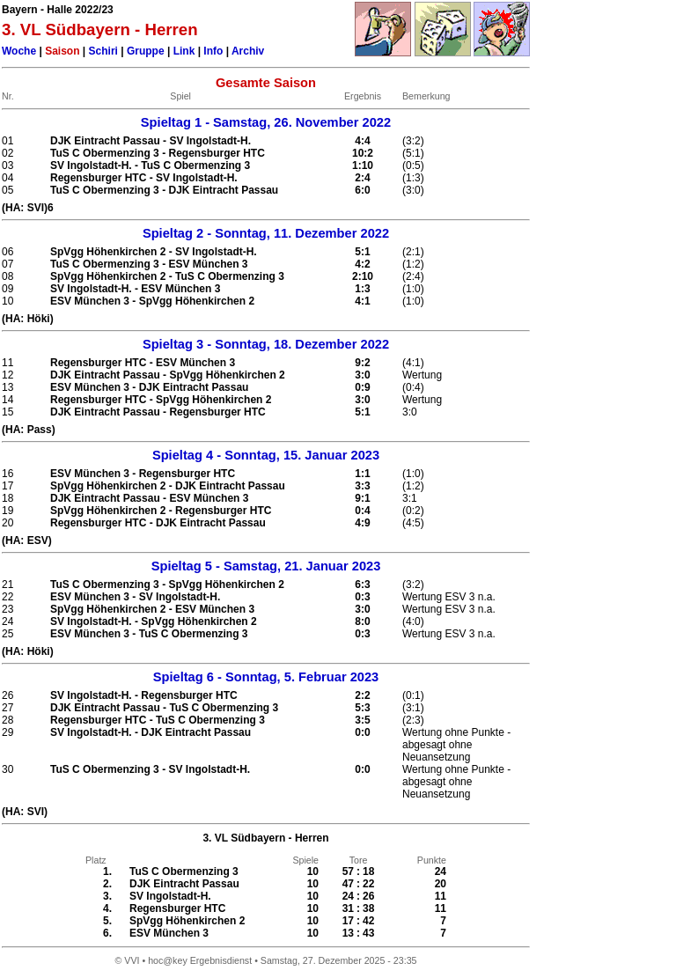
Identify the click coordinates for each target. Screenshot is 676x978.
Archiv (247, 51)
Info (213, 51)
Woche (19, 51)
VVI (131, 960)
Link (184, 51)
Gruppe (146, 51)
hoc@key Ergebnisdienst (200, 960)
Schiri (103, 51)
